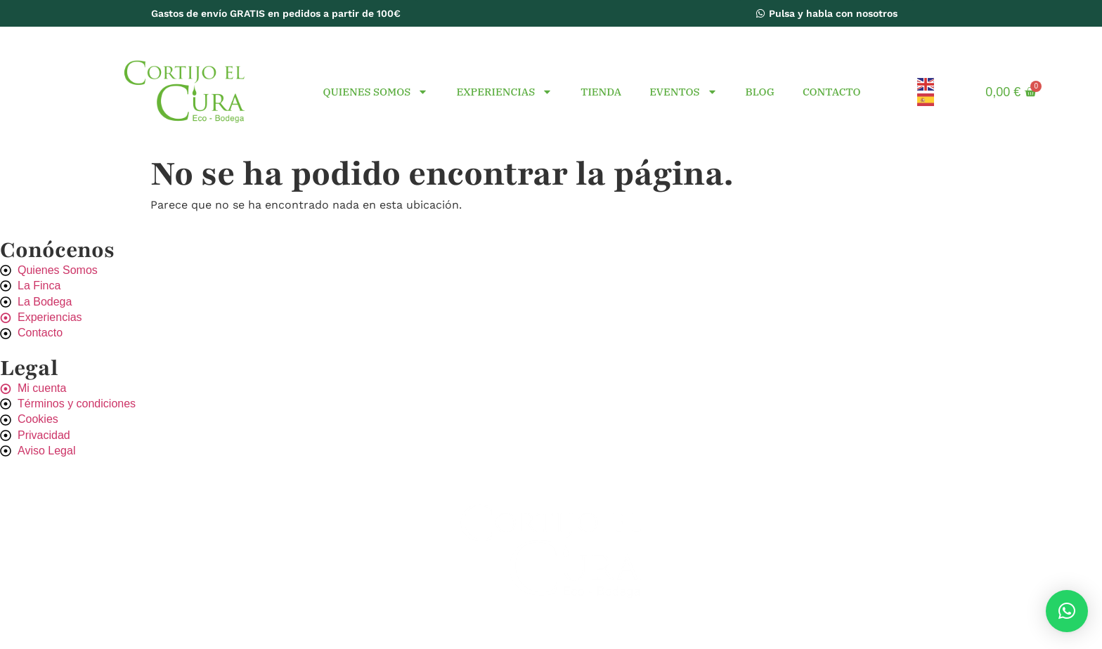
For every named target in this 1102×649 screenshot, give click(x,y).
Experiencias (504, 91)
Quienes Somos (375, 91)
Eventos (683, 91)
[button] (1067, 611)
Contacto (832, 91)
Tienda (601, 91)
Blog (760, 91)
